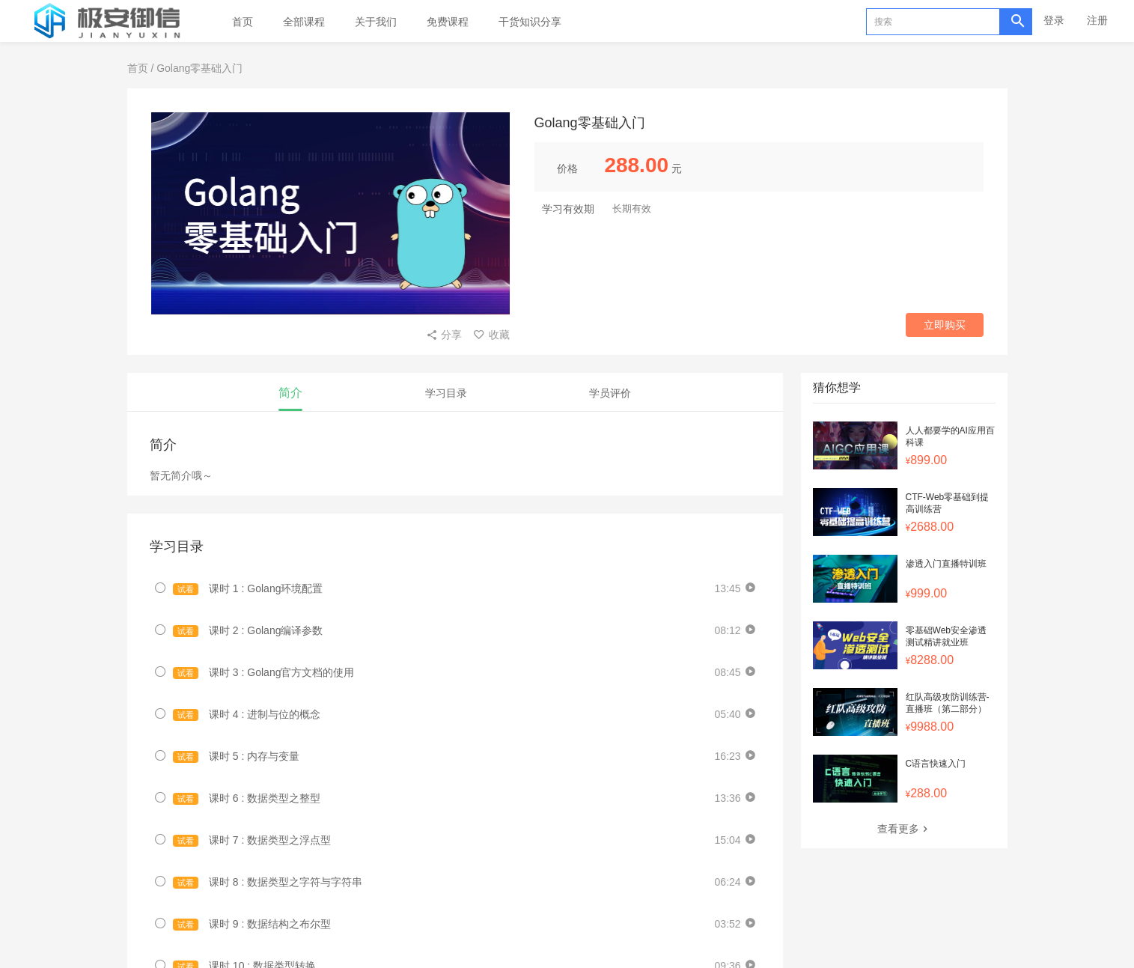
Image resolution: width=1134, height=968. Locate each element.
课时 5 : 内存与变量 (236, 756)
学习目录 (446, 393)
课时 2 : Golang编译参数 (248, 630)
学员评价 (610, 393)
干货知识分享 (530, 22)
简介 (290, 392)
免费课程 (448, 22)
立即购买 (945, 325)
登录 (1053, 20)
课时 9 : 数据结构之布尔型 (252, 924)
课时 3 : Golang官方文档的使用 (264, 672)
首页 (242, 22)
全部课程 (304, 22)
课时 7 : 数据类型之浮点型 (252, 840)
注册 (1097, 20)
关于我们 (376, 22)
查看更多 (904, 829)
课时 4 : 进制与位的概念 (247, 714)
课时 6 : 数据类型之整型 (247, 798)
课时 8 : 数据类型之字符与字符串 (268, 882)
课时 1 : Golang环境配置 (248, 588)
